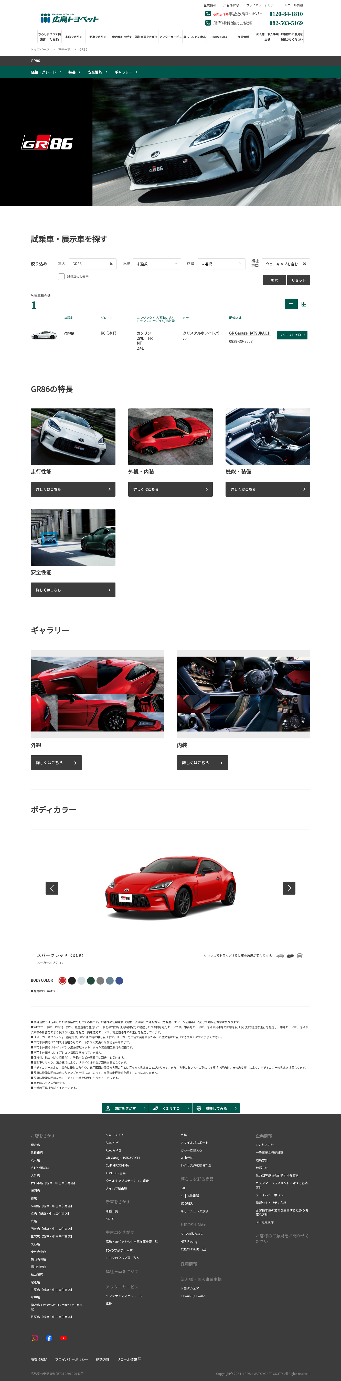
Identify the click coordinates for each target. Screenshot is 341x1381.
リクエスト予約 (292, 335)
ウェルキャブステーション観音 (127, 1180)
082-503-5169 (286, 22)
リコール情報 (293, 5)
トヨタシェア (190, 1288)
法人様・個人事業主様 (201, 1279)
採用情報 (189, 1264)
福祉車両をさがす (122, 1271)
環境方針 (262, 1160)
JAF (183, 1188)
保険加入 (187, 1203)
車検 (109, 1303)
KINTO (110, 1218)
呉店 (51, 1213)
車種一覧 (112, 1211)
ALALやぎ (112, 1142)
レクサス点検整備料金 (196, 1165)
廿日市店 (54, 1183)
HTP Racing (189, 1241)
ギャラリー (123, 72)
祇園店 (35, 1190)
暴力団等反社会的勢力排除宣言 (277, 1175)
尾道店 (35, 1282)
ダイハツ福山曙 (116, 1188)
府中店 (35, 1297)
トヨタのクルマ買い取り (123, 1258)
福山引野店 (38, 1266)
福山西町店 (38, 1259)
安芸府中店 (38, 1251)
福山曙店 (37, 1274)
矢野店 (35, 1244)
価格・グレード (43, 72)
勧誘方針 (262, 1168)
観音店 (35, 1145)
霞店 (34, 1198)
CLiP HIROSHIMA (117, 1165)
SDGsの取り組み (192, 1233)
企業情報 (210, 5)
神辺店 (56, 1307)
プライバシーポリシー (261, 5)
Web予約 (187, 1157)
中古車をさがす (120, 1232)
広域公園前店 (40, 1168)
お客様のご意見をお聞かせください (282, 1238)
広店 (34, 1221)
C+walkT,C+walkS (193, 1296)
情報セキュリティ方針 (271, 1202)
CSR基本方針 (265, 1145)
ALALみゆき (114, 1150)
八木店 (35, 1160)
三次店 (52, 1236)
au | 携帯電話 (190, 1195)
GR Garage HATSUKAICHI (250, 333)
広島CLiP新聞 (190, 1249)
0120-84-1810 (286, 13)
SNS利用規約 (265, 1222)
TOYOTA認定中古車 (119, 1250)
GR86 (35, 60)
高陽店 (52, 1206)
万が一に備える (191, 1150)
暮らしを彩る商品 (197, 1179)
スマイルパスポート (194, 1142)
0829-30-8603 (241, 341)
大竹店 (35, 1175)
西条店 (52, 1228)
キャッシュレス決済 (194, 1211)
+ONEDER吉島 (116, 1173)
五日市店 (37, 1152)
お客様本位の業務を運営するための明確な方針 (282, 1212)
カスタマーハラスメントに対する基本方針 (282, 1185)
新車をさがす (118, 1202)
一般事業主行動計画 (269, 1152)
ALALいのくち (115, 1135)
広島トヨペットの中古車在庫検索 (129, 1241)
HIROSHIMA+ (193, 1225)
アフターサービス (122, 1287)
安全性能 (95, 72)
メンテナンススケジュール (125, 1296)
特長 (72, 72)
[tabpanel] (170, 142)
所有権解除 (231, 5)
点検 (184, 1135)
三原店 (52, 1289)
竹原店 (52, 1317)
